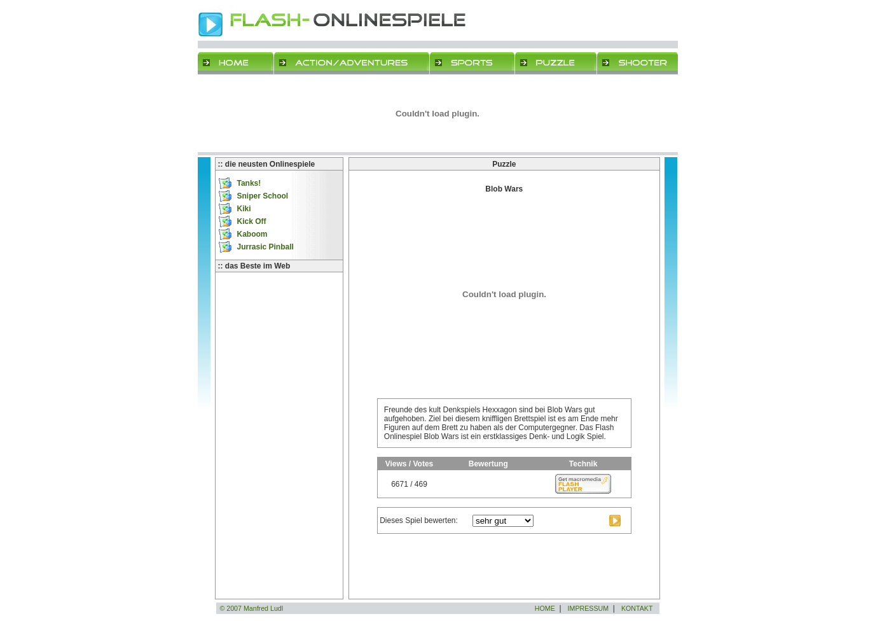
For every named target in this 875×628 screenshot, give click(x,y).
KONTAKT (637, 608)
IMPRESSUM (588, 608)
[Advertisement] (279, 336)
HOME (545, 608)
